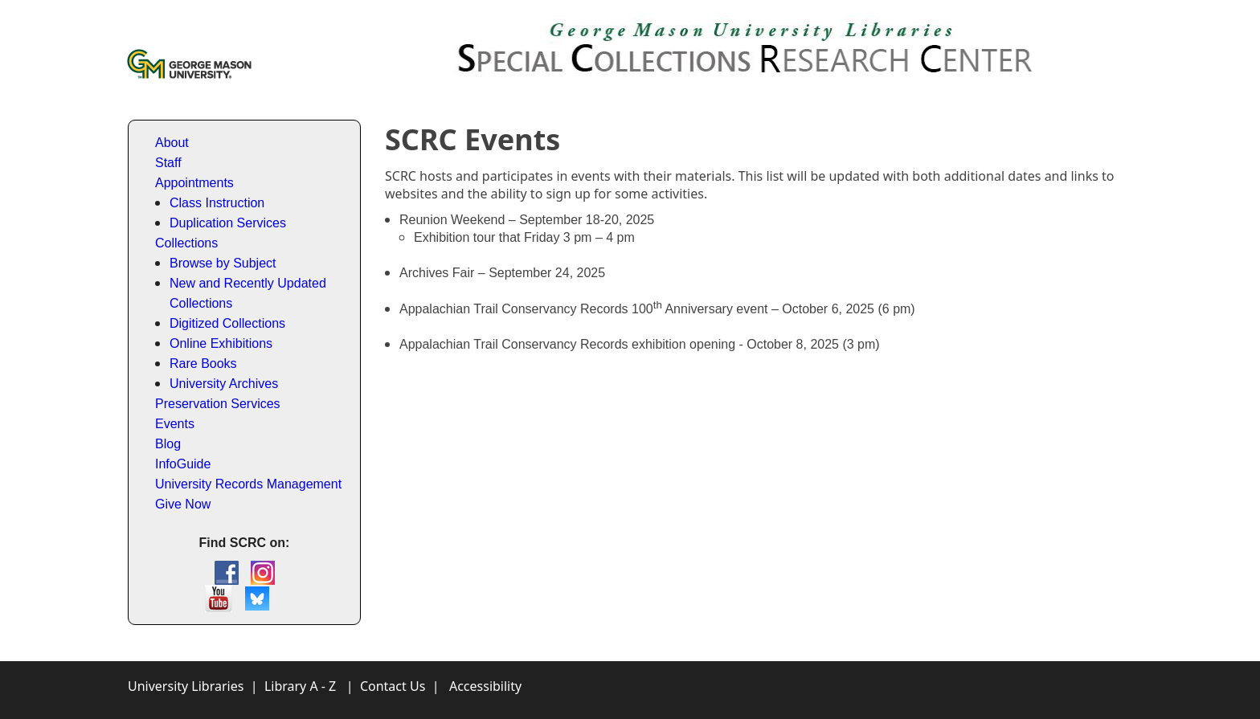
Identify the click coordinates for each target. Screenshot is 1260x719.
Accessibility (485, 686)
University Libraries (185, 686)
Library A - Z (300, 686)
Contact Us (392, 686)
